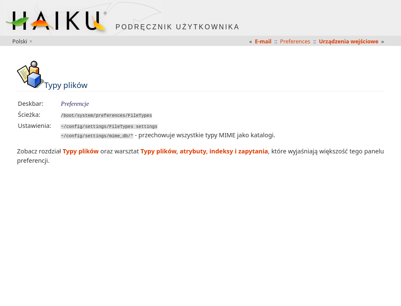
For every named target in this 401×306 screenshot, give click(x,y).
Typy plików (81, 151)
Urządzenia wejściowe (348, 41)
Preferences (295, 41)
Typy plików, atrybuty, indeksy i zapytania (204, 151)
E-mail (263, 41)
